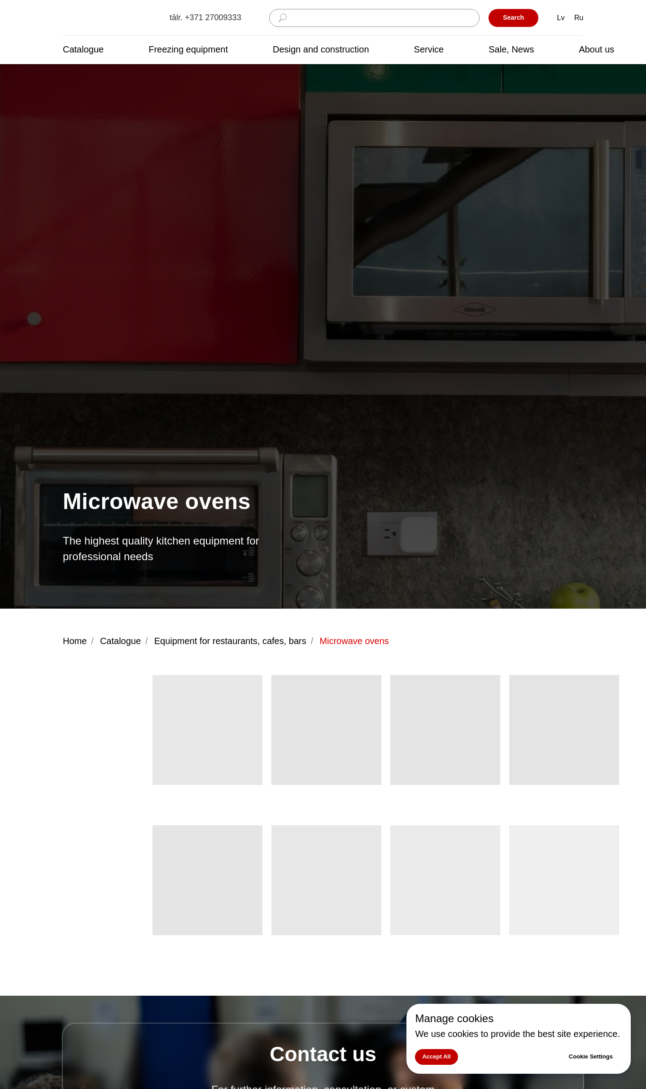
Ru (578, 18)
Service (429, 49)
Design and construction (321, 49)
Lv (561, 18)
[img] (108, 18)
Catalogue (83, 49)
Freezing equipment (188, 49)
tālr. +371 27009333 (205, 17)
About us (596, 49)
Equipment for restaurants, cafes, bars (230, 641)
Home (75, 641)
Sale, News (511, 49)
